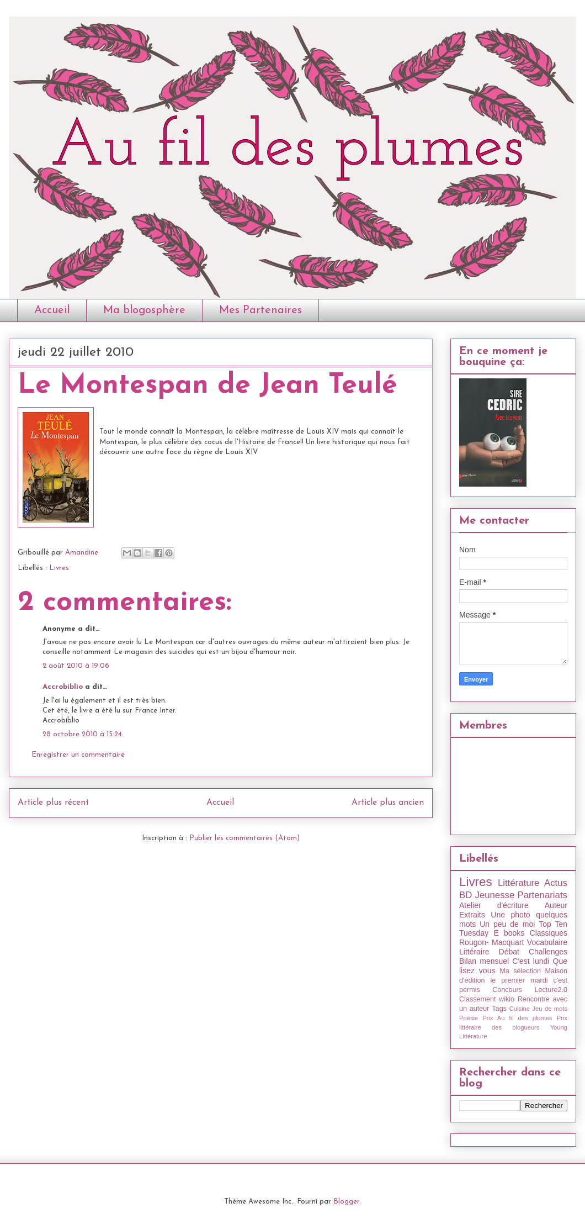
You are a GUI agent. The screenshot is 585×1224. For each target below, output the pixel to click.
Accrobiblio (62, 686)
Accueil (52, 310)
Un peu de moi (507, 924)
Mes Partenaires (260, 310)
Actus (555, 883)
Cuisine (519, 1008)
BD (465, 895)
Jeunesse (494, 895)
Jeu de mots (549, 1008)
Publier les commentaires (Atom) (244, 838)
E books (508, 932)
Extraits (472, 914)
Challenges (548, 951)
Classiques (548, 932)
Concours (507, 990)
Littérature (519, 883)
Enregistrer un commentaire (78, 754)
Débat (509, 951)
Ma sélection (520, 971)
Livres (59, 568)
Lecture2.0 (550, 990)
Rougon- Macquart (491, 942)
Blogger (346, 1201)
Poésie (468, 1018)
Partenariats (542, 895)
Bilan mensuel (484, 961)
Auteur (556, 905)
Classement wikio (486, 999)
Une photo (510, 914)
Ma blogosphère (144, 310)
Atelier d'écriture (494, 905)
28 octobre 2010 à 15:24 (82, 734)
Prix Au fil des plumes (517, 1018)
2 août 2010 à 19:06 (75, 665)
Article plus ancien (388, 802)
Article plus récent (53, 802)
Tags (499, 1008)
